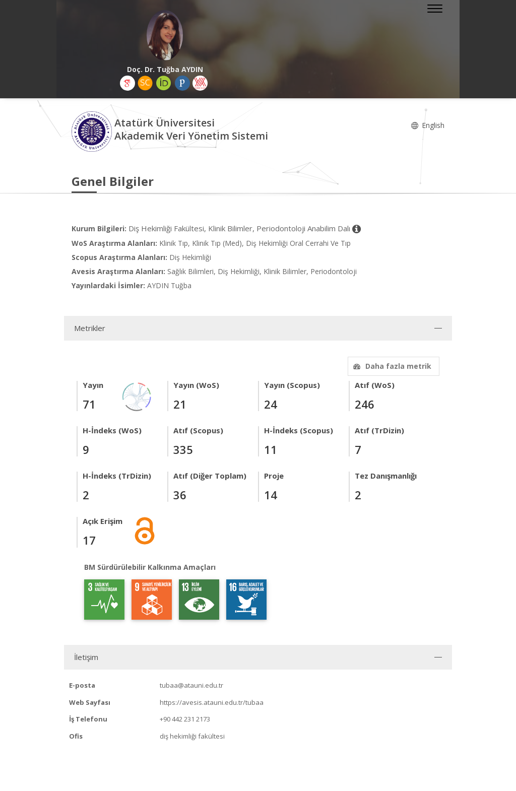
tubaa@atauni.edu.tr (191, 685)
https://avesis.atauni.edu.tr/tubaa (212, 702)
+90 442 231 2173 (185, 718)
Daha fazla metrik (391, 366)
